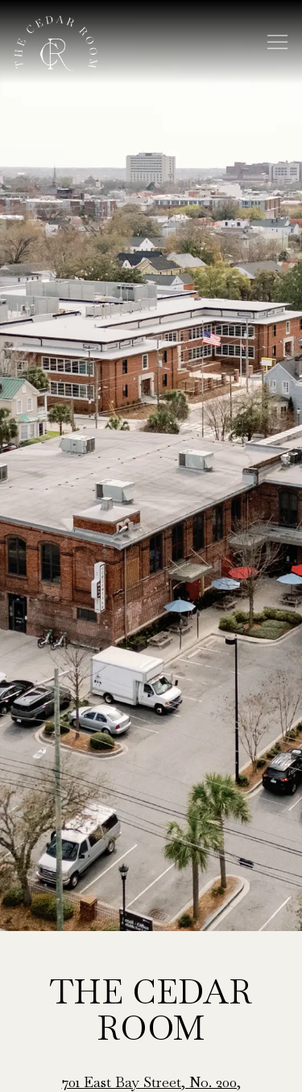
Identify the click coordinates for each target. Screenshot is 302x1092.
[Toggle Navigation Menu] (277, 42)
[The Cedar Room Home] (56, 42)
